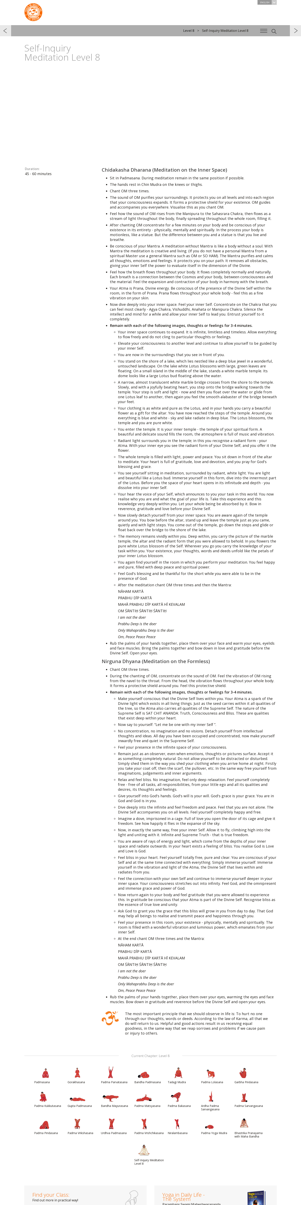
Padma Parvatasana (114, 1075)
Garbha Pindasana (246, 1075)
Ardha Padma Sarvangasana (210, 1100)
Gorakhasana (77, 1075)
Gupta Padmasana (80, 1099)
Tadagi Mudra (177, 1075)
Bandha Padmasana (147, 1075)
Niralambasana (178, 1126)
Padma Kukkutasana (47, 1099)
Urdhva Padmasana (114, 1126)
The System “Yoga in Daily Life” (33, 11)
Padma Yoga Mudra (214, 1126)
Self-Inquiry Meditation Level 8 (149, 1154)
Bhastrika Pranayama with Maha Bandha (248, 1127)
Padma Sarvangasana (248, 1099)
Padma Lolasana (212, 1075)
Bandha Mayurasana (114, 1099)
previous (5, 30)
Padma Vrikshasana (80, 1126)
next (295, 30)
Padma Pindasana (46, 1126)
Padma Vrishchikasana (149, 1126)
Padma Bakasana (179, 1099)
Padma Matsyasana (147, 1099)
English (268, 2)
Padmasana (44, 1075)
